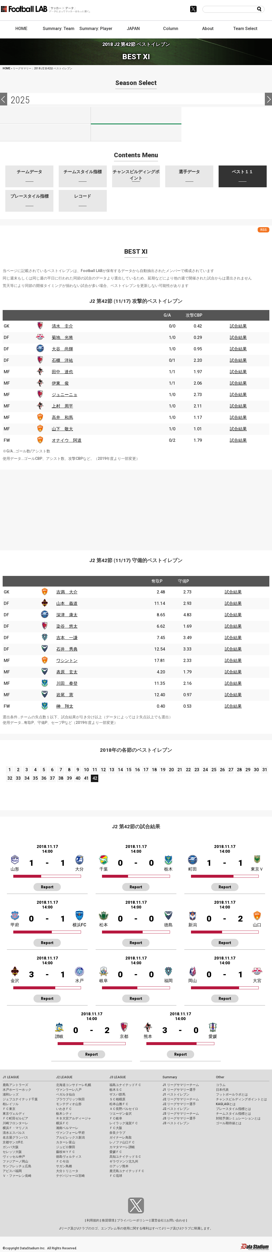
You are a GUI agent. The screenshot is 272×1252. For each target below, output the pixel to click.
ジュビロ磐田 (65, 1147)
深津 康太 (67, 614)
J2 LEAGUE (64, 1077)
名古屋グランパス (15, 1137)
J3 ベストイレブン (176, 1123)
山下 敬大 (62, 428)
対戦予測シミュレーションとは (238, 1118)
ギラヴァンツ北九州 (123, 1161)
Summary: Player (95, 28)
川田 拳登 (67, 683)
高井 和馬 (62, 417)
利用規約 (93, 1220)
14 (120, 769)
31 (264, 769)
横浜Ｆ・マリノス (15, 1128)
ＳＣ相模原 (117, 1099)
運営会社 (157, 1220)
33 (18, 778)
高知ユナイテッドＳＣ (125, 1156)
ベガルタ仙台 (65, 1094)
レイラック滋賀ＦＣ (123, 1123)
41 (86, 778)
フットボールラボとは (232, 1094)
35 (35, 778)
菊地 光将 (62, 337)
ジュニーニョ (64, 394)
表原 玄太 (67, 671)
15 (128, 769)
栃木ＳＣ (115, 1090)
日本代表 (222, 1090)
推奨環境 (108, 1220)
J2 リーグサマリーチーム (181, 1099)
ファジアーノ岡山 (15, 1161)
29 (247, 769)
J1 (45, 115)
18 (154, 769)
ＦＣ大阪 (115, 1128)
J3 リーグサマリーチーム (181, 1113)
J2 (136, 115)
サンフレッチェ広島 (17, 1166)
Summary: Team (58, 28)
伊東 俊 (60, 383)
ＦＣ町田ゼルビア (15, 1118)
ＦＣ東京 (9, 1109)
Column (170, 28)
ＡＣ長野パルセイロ (123, 1109)
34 (26, 778)
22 (188, 769)
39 (69, 778)
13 (111, 769)
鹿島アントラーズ (15, 1085)
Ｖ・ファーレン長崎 (17, 1176)
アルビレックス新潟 (70, 1137)
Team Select (245, 28)
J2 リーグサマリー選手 (179, 1104)
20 (171, 769)
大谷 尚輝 (62, 348)
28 (239, 769)
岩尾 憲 (64, 694)
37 (52, 778)
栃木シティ (64, 1113)
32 (9, 778)
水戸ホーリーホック (17, 1090)
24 (205, 769)
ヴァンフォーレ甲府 (70, 1133)
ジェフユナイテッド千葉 (20, 1099)
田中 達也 (62, 371)
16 (137, 769)
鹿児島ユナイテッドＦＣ (126, 1171)
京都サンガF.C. (13, 1142)
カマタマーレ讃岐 (122, 1147)
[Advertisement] (136, 507)
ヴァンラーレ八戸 (69, 1090)
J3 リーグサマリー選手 (179, 1118)
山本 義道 (67, 603)
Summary (170, 1077)
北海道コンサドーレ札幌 (73, 1085)
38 (60, 778)
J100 (45, 132)
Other (220, 1077)
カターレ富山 (65, 1142)
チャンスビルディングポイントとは (241, 1099)
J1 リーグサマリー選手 (179, 1090)
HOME (21, 28)
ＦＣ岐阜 (115, 1118)
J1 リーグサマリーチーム (181, 1085)
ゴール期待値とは (228, 1123)
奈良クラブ (117, 1133)
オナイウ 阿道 (67, 440)
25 (213, 769)
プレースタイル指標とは (233, 1109)
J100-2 (136, 132)
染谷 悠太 (67, 626)
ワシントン (67, 660)
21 (179, 769)
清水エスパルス (14, 1133)
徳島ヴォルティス (69, 1156)
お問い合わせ (175, 1220)
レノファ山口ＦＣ (122, 1142)
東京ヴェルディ (14, 1113)
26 (222, 769)
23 (196, 769)
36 (43, 778)
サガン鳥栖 (64, 1166)
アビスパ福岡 (12, 1171)
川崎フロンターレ (15, 1123)
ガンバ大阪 (11, 1147)
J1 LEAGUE (11, 1077)
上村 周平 (62, 406)
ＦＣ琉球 (115, 1176)
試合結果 (238, 326)
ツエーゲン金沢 (120, 1113)
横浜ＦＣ (62, 1123)
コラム (221, 1085)
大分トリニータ (67, 1171)
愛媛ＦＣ (115, 1152)
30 (256, 769)
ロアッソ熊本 (119, 1166)
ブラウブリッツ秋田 (70, 1099)
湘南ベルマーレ (67, 1128)
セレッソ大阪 (12, 1152)
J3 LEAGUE (117, 1077)
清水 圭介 (62, 326)
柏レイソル (11, 1104)
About (208, 28)
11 (94, 769)
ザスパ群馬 (117, 1094)
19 (162, 769)
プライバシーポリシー (133, 1220)
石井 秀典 (67, 649)
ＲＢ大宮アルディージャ (73, 1118)
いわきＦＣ (64, 1109)
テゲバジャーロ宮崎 (70, 1176)
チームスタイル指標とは (233, 1113)
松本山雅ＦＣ (119, 1104)
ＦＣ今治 (62, 1161)
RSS (263, 230)
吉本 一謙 (67, 637)
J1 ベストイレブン (176, 1094)
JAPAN (133, 28)
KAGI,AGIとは (226, 1104)
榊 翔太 (64, 706)
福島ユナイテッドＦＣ (125, 1085)
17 (145, 769)
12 (103, 769)
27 (230, 769)
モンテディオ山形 (69, 1104)
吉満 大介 (67, 592)
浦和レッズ (11, 1094)
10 (86, 769)
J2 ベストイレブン (176, 1109)
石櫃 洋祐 (62, 360)
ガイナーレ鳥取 (120, 1137)
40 (77, 778)
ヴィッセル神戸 (14, 1156)
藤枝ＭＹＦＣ (65, 1152)
